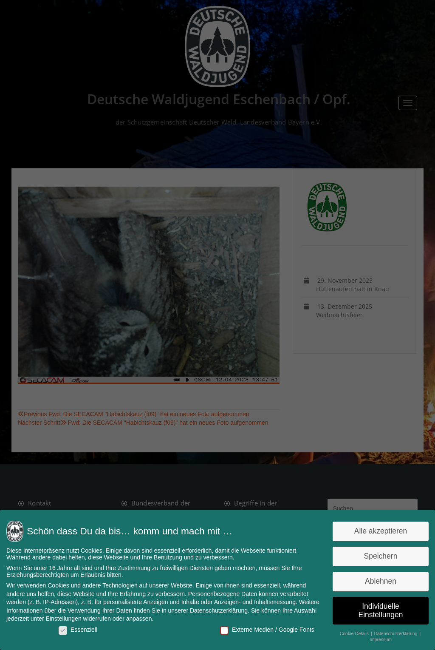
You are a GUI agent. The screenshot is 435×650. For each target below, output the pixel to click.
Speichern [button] (378, 556)
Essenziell (80, 628)
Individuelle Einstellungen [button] (378, 610)
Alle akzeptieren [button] (378, 532)
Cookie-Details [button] (353, 632)
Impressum (378, 638)
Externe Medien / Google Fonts (266, 628)
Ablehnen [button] (378, 581)
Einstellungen (65, 618)
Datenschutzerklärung (218, 610)
